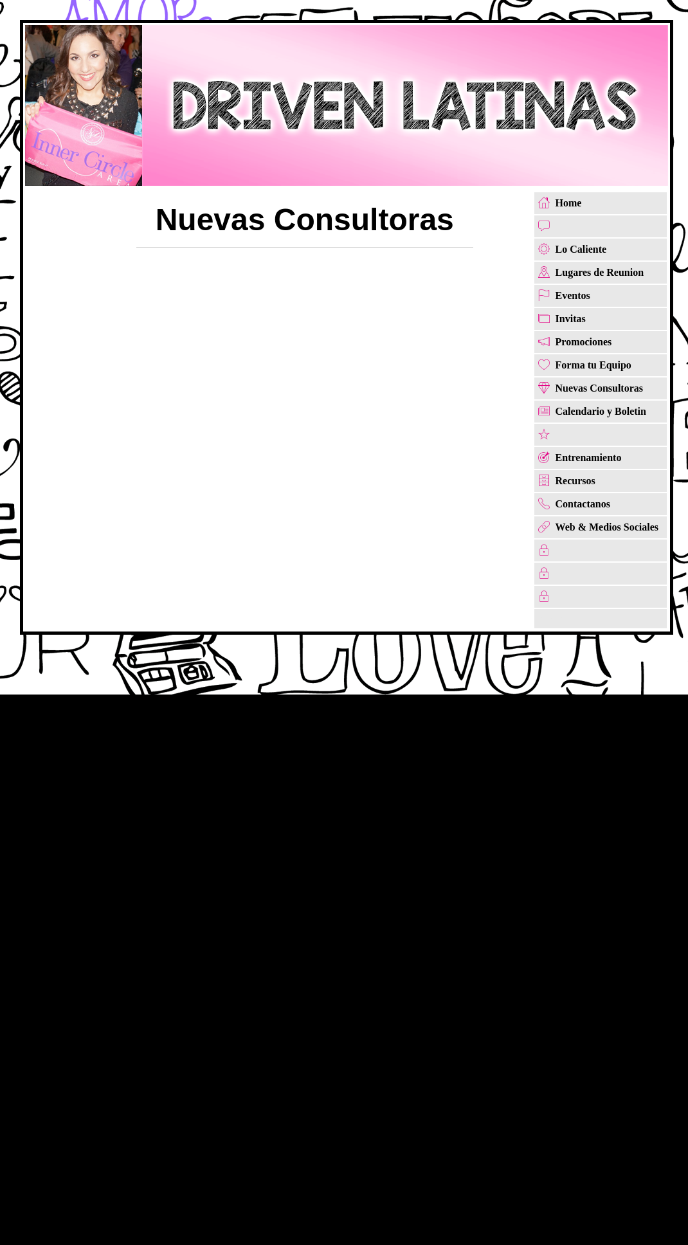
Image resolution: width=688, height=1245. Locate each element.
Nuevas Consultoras (599, 388)
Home (569, 202)
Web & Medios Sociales (607, 527)
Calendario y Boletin (601, 411)
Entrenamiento (589, 457)
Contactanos (583, 503)
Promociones (584, 341)
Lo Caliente (581, 249)
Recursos (575, 480)
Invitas (571, 318)
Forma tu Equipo (593, 364)
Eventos (573, 295)
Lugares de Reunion (600, 272)
